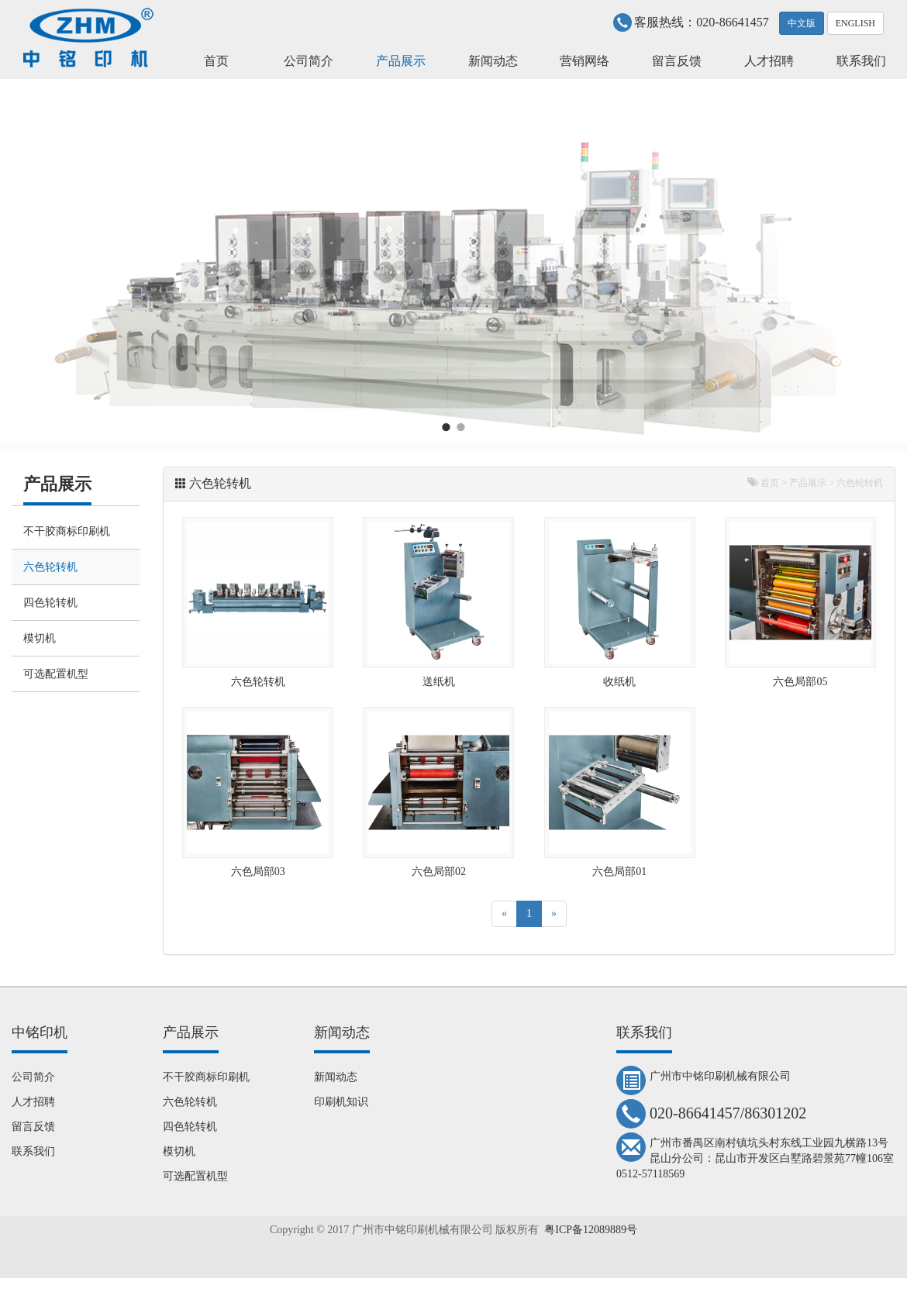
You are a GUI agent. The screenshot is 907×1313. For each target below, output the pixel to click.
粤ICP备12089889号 (590, 1229)
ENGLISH (855, 23)
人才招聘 (769, 60)
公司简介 (308, 60)
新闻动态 (493, 60)
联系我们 (861, 60)
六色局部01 (619, 871)
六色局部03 (258, 871)
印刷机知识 (341, 1102)
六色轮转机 (50, 567)
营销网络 (584, 60)
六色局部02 (439, 871)
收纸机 (619, 682)
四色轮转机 (50, 602)
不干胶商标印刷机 (66, 531)
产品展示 (401, 60)
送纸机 (438, 682)
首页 (216, 60)
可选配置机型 (55, 674)
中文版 (802, 23)
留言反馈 (677, 60)
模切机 (39, 638)
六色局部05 (800, 682)
